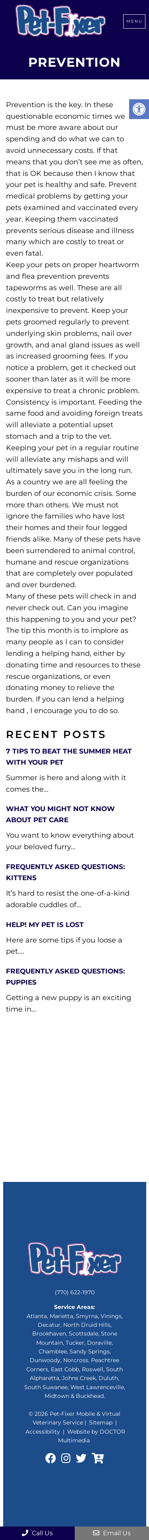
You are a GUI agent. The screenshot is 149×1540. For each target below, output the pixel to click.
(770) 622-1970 (75, 1292)
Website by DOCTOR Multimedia (91, 1436)
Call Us (37, 1533)
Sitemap (100, 1422)
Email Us (112, 1533)
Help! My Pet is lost (45, 925)
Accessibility (42, 1431)
